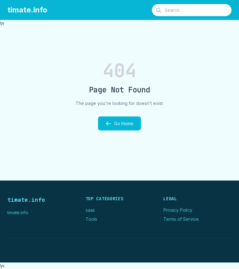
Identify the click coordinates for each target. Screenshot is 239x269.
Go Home (119, 123)
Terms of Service (181, 219)
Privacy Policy (177, 210)
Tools (91, 219)
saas (90, 210)
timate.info (27, 9)
